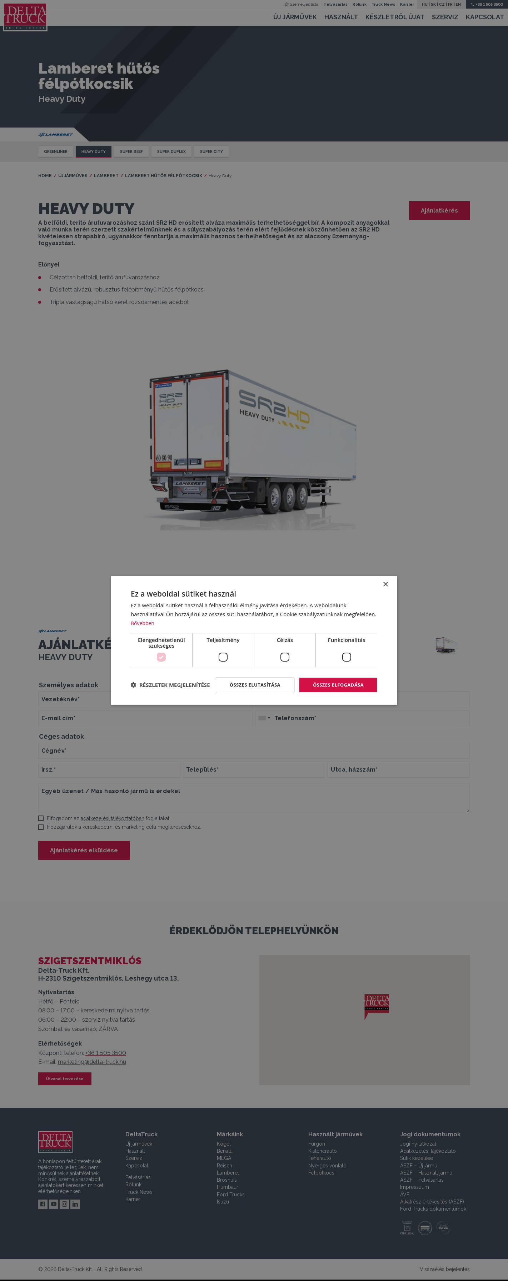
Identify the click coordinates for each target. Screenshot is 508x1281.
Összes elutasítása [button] (249, 677)
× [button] (385, 577)
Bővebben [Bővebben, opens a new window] (143, 615)
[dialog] (254, 640)
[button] (170, 697)
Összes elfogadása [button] (336, 677)
